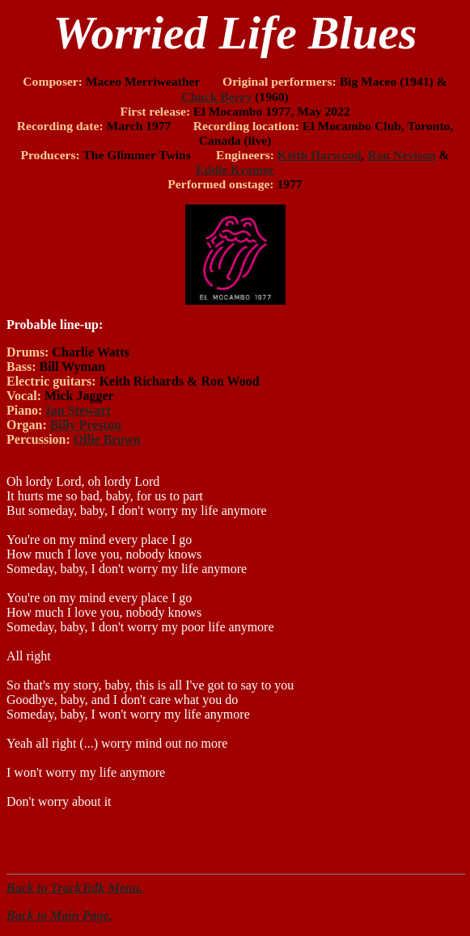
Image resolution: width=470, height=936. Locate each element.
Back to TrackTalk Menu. (74, 888)
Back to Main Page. (59, 915)
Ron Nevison (401, 155)
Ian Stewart (77, 410)
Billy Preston (85, 425)
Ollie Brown (107, 439)
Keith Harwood (319, 155)
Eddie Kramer (235, 169)
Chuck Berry (216, 96)
